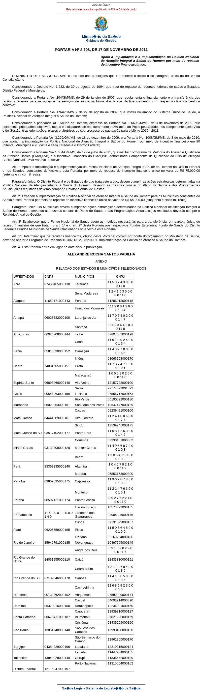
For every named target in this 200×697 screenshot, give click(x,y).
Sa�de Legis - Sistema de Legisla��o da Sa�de (101, 688)
